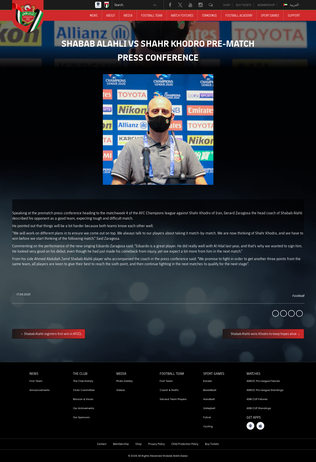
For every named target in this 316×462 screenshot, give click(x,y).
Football (298, 296)
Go (155, 5)
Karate (207, 381)
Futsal (207, 417)
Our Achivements (83, 408)
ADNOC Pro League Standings (265, 390)
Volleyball (209, 408)
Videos (120, 390)
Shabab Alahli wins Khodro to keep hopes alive (264, 334)
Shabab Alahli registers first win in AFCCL (52, 334)
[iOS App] (260, 426)
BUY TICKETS (243, 5)
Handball (209, 399)
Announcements (39, 390)
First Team (35, 381)
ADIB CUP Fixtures (257, 399)
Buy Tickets (212, 444)
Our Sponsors (81, 417)
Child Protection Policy (184, 444)
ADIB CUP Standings (259, 408)
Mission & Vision (83, 399)
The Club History (83, 381)
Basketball (209, 390)
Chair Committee (83, 390)
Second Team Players (173, 399)
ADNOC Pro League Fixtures (263, 381)
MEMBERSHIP (266, 5)
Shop (138, 444)
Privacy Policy (156, 444)
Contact (101, 444)
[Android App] (250, 426)
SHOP (226, 5)
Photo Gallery (124, 381)
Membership (121, 444)
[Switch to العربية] (291, 5)
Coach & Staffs (169, 390)
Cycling (208, 426)
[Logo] (32, 16)
